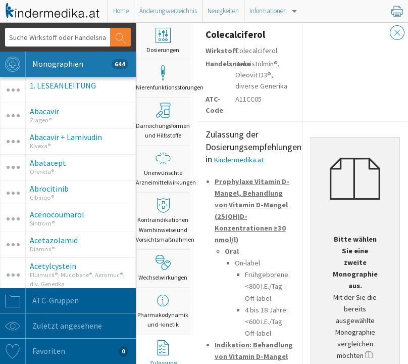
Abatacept (48, 163)
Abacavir (44, 111)
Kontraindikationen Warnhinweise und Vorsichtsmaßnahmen (163, 220)
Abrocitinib (49, 189)
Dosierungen (163, 41)
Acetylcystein (53, 266)
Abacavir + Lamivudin (66, 137)
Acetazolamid (54, 240)
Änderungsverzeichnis (168, 11)
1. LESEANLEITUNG (63, 85)
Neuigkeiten (223, 11)
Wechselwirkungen (162, 268)
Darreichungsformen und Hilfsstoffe (163, 121)
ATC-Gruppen (39, 300)
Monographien (64, 64)
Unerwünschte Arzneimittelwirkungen (163, 168)
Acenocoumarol (57, 214)
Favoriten (64, 351)
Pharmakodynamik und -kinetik (163, 310)
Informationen (268, 11)
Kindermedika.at (239, 159)
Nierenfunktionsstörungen (163, 78)
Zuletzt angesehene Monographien (64, 326)
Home (121, 11)
